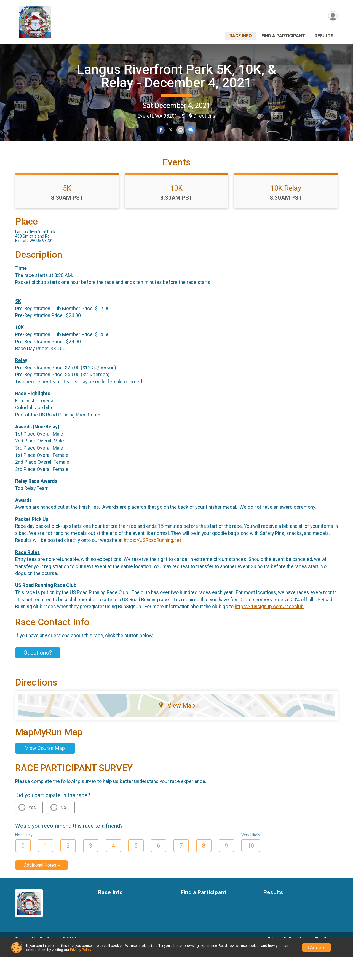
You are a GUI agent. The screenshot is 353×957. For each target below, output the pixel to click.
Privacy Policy (80, 950)
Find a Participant (283, 35)
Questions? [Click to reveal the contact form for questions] (37, 660)
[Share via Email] (180, 130)
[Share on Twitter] (171, 130)
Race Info (240, 35)
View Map (176, 713)
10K (176, 196)
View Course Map (45, 756)
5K (67, 196)
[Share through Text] (190, 130)
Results (324, 35)
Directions (204, 116)
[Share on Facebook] (161, 130)
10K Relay (286, 196)
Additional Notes (40, 873)
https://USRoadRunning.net (152, 548)
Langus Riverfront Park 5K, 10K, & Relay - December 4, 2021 (176, 76)
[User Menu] (333, 16)
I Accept (316, 947)
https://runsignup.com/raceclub (269, 614)
